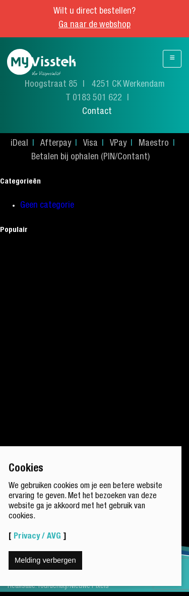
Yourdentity (52, 586)
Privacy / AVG (37, 536)
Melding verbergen (45, 560)
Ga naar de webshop (94, 25)
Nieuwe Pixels (89, 586)
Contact (97, 111)
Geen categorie (47, 205)
